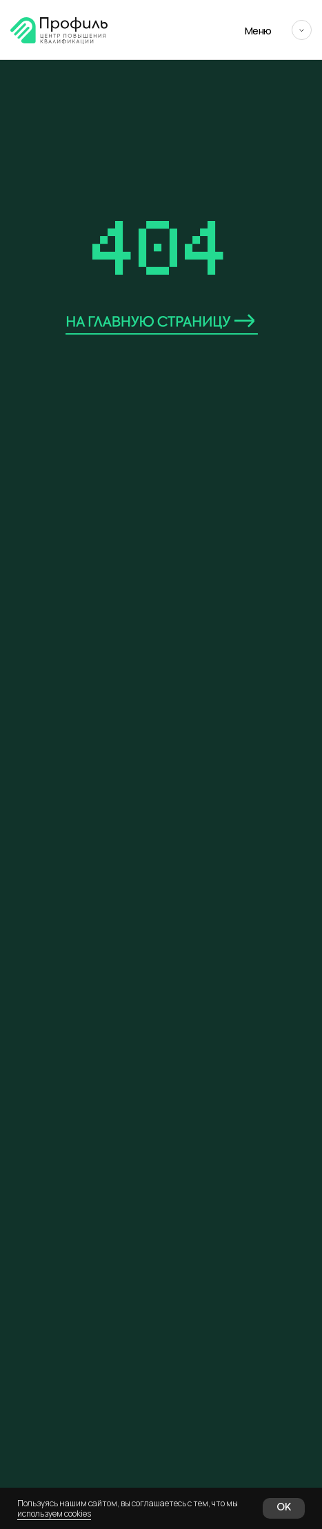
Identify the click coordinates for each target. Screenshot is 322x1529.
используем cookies (54, 1513)
